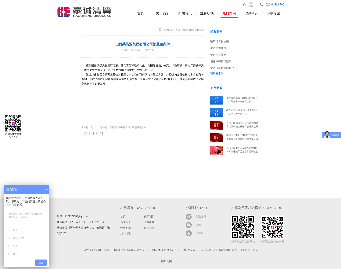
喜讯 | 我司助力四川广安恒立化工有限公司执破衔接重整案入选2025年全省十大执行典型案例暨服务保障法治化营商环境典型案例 (242, 137)
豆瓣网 (199, 233)
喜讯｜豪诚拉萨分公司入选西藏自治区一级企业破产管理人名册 (242, 124)
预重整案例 (198, 29)
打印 (99, 133)
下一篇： (123, 127)
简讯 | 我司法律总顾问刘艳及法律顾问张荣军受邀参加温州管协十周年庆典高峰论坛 (242, 149)
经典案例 (186, 29)
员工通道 (125, 233)
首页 (140, 13)
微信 (198, 224)
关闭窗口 (88, 133)
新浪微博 (201, 216)
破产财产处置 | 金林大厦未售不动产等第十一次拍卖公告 (241, 99)
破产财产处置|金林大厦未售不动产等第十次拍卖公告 (242, 112)
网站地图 (166, 261)
